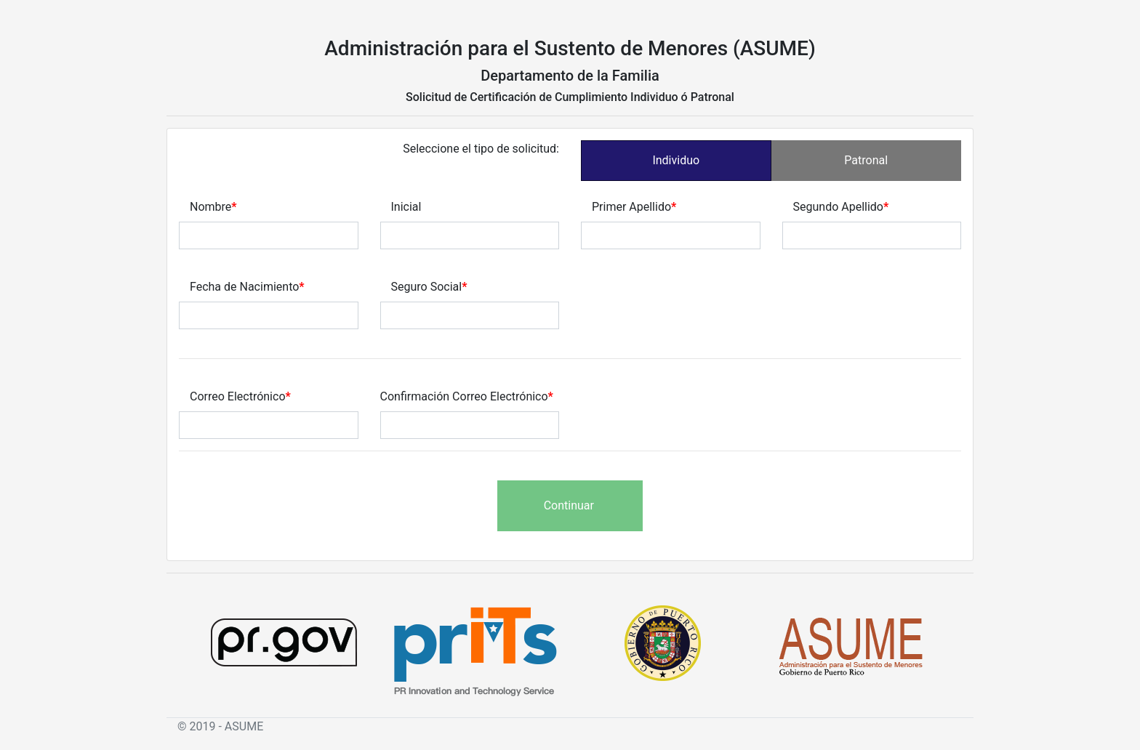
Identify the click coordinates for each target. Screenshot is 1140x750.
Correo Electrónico (238, 396)
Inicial (406, 207)
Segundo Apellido (838, 207)
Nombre (210, 207)
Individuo (675, 160)
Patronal (866, 160)
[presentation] (289, 508)
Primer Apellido (631, 207)
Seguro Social (426, 287)
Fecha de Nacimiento (244, 287)
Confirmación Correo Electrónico (464, 396)
